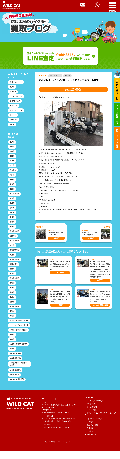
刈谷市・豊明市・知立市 (18, 336)
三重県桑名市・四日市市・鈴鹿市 (19, 371)
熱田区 (12, 273)
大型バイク (14, 106)
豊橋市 (12, 356)
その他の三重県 (15, 377)
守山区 (12, 148)
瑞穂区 (12, 225)
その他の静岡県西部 (17, 387)
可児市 (12, 259)
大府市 (12, 230)
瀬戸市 (12, 143)
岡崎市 (12, 346)
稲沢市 (12, 249)
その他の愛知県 (15, 360)
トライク (13, 116)
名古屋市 (67, 76)
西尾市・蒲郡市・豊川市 (18, 351)
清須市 (12, 220)
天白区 (12, 182)
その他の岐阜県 (15, 365)
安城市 (12, 298)
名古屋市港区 (14, 312)
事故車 (12, 87)
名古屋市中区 (14, 264)
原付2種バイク (15, 101)
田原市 (12, 201)
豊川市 (12, 278)
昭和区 (12, 211)
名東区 (12, 163)
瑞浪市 (12, 307)
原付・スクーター (55, 76)
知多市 (12, 177)
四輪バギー (14, 121)
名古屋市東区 (14, 254)
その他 (12, 126)
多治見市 (13, 240)
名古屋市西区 (14, 283)
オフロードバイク (16, 97)
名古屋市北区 (14, 245)
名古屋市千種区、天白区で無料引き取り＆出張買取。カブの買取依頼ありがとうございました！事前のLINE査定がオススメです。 (60, 297)
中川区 (12, 302)
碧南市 (12, 153)
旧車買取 (13, 92)
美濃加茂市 (14, 269)
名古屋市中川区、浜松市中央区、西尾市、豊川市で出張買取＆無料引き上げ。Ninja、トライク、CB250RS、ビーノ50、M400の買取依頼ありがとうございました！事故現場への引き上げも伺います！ (100, 269)
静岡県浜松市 (14, 382)
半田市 (12, 158)
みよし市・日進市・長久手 (19, 331)
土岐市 (12, 288)
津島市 (12, 322)
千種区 (12, 317)
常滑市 (12, 206)
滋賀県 (12, 187)
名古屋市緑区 (14, 196)
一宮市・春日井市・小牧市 (19, 327)
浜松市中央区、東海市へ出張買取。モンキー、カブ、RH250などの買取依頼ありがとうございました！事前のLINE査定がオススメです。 (100, 297)
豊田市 (12, 341)
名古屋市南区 (14, 235)
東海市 (12, 192)
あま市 (12, 167)
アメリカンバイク (16, 111)
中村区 (12, 293)
